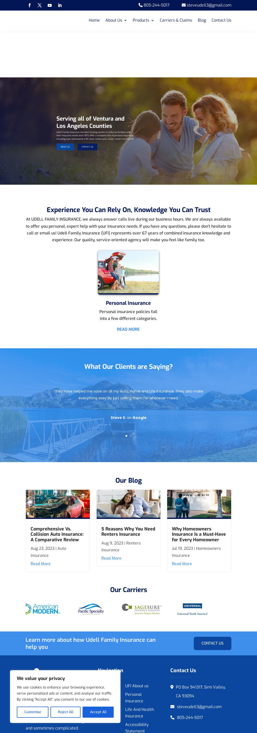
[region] (65, 696)
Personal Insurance (134, 650)
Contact (105, 662)
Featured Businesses (108, 650)
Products (141, 20)
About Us (113, 20)
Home (94, 20)
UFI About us (137, 638)
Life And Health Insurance (139, 665)
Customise (32, 712)
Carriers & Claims (176, 20)
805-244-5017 (190, 670)
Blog (202, 20)
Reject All (65, 712)
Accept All (98, 712)
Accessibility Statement (137, 681)
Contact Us (221, 20)
